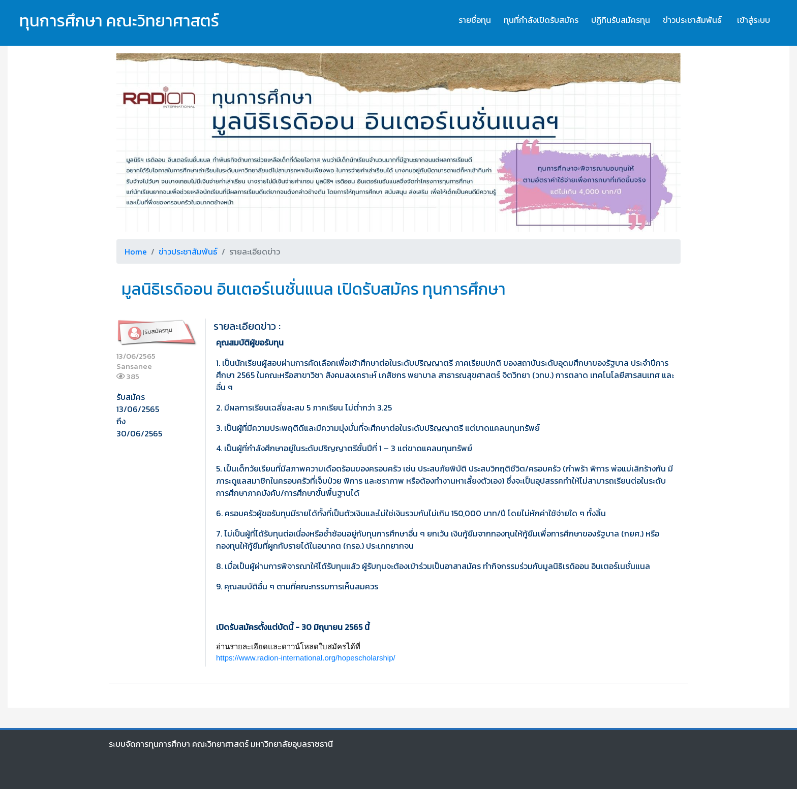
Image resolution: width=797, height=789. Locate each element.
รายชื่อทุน (474, 20)
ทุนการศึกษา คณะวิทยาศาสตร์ (119, 21)
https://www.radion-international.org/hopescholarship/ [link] (305, 657)
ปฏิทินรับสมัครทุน (620, 20)
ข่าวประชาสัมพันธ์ (692, 20)
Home (136, 251)
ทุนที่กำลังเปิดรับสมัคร (541, 20)
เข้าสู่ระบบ (753, 20)
